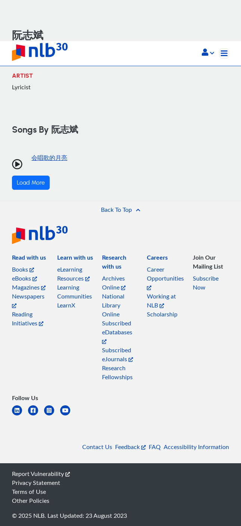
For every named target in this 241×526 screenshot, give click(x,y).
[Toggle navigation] (224, 53)
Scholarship (162, 314)
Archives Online (114, 282)
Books (23, 269)
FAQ (155, 447)
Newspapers (28, 300)
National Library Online (113, 305)
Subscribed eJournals (117, 354)
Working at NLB (161, 300)
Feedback (130, 447)
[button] (208, 53)
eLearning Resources (73, 273)
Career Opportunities (165, 277)
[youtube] (68, 414)
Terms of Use (29, 492)
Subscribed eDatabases (117, 331)
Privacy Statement (36, 483)
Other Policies (30, 500)
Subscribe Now (206, 282)
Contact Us (97, 447)
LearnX (66, 305)
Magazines (29, 287)
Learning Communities (74, 291)
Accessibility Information (196, 447)
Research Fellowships (117, 372)
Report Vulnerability (41, 474)
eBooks (24, 278)
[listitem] (29, 259)
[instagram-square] (52, 414)
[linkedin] (20, 414)
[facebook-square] (36, 414)
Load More (31, 183)
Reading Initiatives (27, 318)
